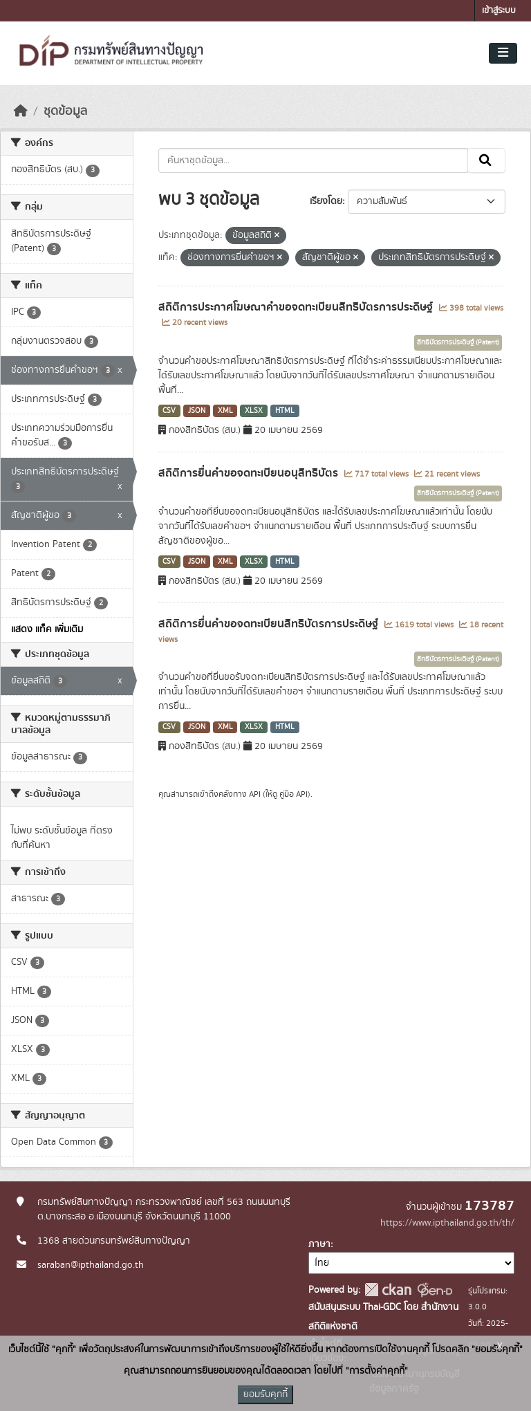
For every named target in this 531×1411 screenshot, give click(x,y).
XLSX (254, 410)
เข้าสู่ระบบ (499, 10)
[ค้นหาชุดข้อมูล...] (313, 160)
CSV (169, 410)
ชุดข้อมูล (65, 111)
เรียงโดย (326, 201)
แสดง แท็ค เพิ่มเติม (47, 629)
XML (225, 410)
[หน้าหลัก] (21, 111)
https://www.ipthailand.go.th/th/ (447, 1223)
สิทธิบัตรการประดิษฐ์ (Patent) (458, 342)
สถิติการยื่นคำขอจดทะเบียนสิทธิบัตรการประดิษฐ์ (269, 624)
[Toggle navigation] (503, 53)
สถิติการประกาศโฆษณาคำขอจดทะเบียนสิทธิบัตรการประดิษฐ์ (297, 307)
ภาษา (319, 1244)
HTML (285, 410)
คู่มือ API (293, 794)
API (255, 794)
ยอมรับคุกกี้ (265, 1394)
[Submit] (486, 160)
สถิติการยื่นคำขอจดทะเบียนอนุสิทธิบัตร (249, 473)
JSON (196, 410)
